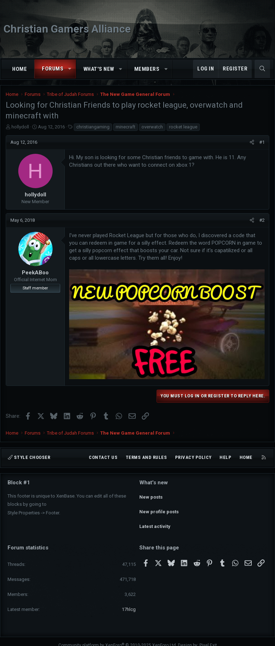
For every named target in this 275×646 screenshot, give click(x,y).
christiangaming (93, 126)
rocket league (183, 126)
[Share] (252, 142)
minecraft (125, 126)
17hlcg (129, 601)
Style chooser (29, 457)
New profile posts (159, 507)
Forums (52, 68)
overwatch (152, 126)
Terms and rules (146, 457)
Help (225, 457)
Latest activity (154, 520)
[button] (70, 69)
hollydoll (20, 126)
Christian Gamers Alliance (67, 29)
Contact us (103, 457)
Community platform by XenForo (117, 637)
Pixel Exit (208, 637)
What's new (98, 69)
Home (19, 69)
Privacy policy (193, 457)
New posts (151, 495)
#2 (262, 220)
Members (147, 69)
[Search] (262, 69)
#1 (262, 142)
